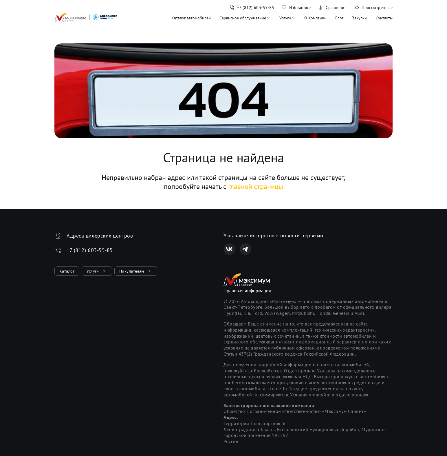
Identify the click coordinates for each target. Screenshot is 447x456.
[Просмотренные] (371, 7)
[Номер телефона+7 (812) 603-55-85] (252, 7)
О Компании (315, 18)
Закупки (359, 18)
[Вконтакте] (229, 249)
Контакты (384, 18)
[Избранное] (296, 7)
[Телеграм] (245, 249)
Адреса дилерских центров (100, 235)
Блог (339, 18)
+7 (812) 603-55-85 (90, 250)
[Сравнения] (332, 7)
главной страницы (255, 186)
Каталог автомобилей (191, 18)
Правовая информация (247, 290)
